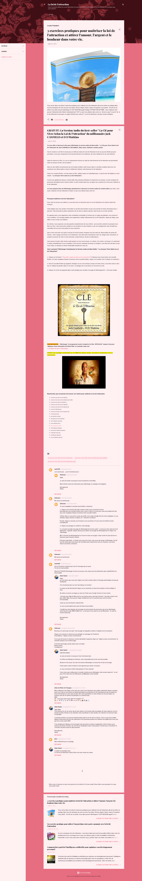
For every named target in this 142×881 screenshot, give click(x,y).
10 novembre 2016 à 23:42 (67, 628)
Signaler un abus (6, 57)
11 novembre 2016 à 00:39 (75, 650)
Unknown (63, 475)
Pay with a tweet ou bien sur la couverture (76, 257)
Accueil (52, 14)
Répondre (57, 494)
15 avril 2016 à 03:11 (66, 563)
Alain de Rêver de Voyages (63, 688)
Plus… (61, 14)
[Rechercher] (123, 5)
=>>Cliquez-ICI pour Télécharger (57, 348)
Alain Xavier (63, 576)
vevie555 (57, 469)
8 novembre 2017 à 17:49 (69, 707)
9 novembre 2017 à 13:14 (69, 748)
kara (55, 739)
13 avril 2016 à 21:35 (66, 469)
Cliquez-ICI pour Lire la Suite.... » (108, 818)
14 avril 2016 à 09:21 (71, 503)
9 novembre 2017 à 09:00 (64, 739)
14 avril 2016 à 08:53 (71, 475)
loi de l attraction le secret (56, 425)
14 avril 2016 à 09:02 (66, 554)
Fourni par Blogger (84, 873)
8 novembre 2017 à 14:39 (78, 688)
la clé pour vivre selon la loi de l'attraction (60, 458)
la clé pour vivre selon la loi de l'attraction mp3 (61, 461)
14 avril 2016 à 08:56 (66, 498)
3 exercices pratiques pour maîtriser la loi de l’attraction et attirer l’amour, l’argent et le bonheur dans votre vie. (81, 34)
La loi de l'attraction (58, 4)
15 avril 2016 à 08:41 (73, 576)
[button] (119, 29)
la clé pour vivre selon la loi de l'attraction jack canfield (91, 458)
